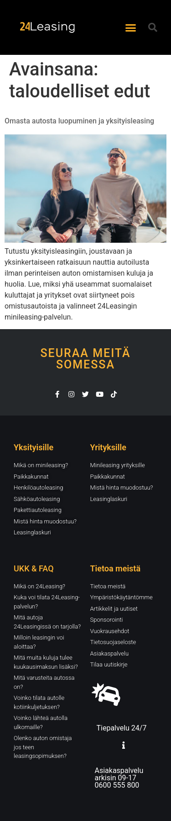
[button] (130, 27)
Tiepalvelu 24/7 (122, 728)
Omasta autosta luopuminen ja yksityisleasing (79, 121)
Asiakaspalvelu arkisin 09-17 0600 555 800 (119, 777)
